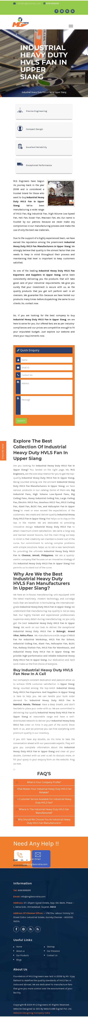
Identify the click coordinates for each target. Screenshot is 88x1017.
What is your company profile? (44, 782)
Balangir (61, 631)
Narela (26, 705)
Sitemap (51, 947)
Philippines (47, 556)
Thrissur (36, 705)
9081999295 (20, 866)
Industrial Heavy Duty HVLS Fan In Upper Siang (44, 93)
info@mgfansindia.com (27, 4)
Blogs (19, 960)
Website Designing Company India (31, 1013)
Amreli (35, 556)
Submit (21, 421)
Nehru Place (26, 636)
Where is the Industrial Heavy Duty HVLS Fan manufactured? (44, 811)
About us (20, 951)
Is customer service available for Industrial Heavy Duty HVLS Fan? (44, 801)
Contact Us (52, 956)
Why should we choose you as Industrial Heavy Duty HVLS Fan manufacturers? (44, 821)
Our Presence (53, 951)
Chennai (26, 556)
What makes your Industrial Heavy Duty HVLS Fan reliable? (44, 791)
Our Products (22, 956)
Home (25, 86)
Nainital (17, 705)
